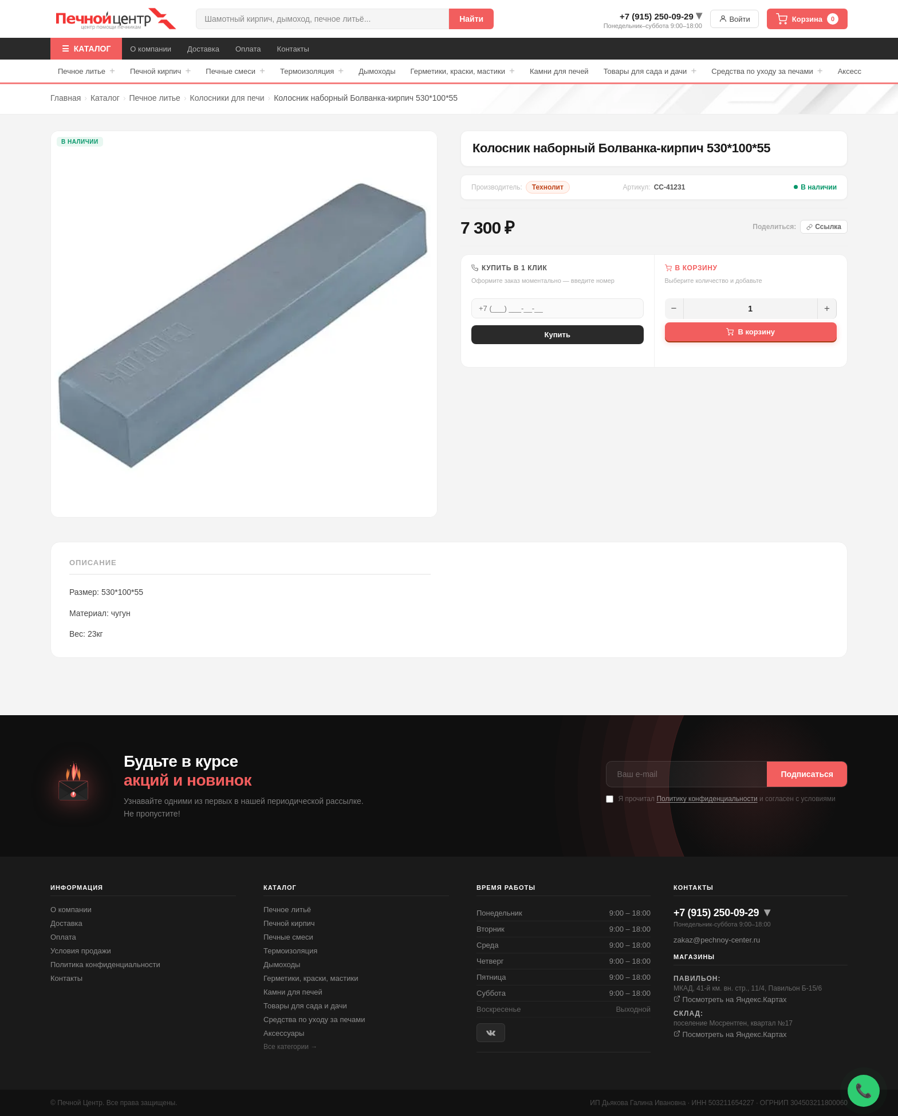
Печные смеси (235, 71)
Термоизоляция (312, 71)
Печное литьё (287, 909)
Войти (734, 18)
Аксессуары (283, 1033)
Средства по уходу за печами (766, 71)
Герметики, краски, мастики (463, 71)
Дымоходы (377, 71)
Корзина (807, 19)
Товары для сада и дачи (650, 71)
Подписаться (807, 774)
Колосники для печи (227, 97)
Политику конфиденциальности (706, 799)
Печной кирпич (160, 71)
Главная (65, 97)
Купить (557, 334)
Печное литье (86, 71)
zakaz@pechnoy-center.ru (717, 940)
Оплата (248, 49)
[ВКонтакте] (490, 1032)
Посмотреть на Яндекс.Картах (730, 999)
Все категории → (290, 1047)
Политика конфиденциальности (105, 964)
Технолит (548, 187)
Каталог (105, 97)
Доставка (203, 49)
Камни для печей (559, 71)
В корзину (750, 332)
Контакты (293, 49)
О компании (150, 49)
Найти (471, 18)
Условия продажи (80, 951)
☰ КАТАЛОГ (86, 48)
